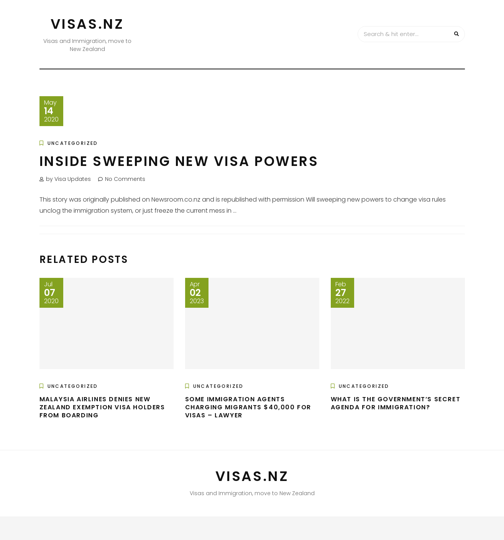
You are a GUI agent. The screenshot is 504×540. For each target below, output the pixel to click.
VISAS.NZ (87, 24)
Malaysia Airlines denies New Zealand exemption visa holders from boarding (102, 407)
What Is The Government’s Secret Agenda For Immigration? (396, 403)
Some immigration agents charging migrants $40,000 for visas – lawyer (248, 407)
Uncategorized (73, 143)
